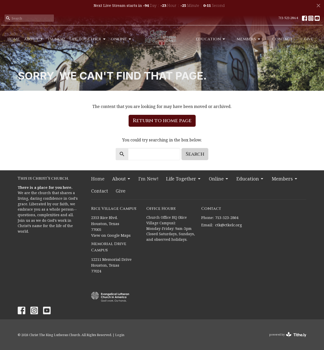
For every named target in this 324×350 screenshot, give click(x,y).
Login (119, 335)
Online (121, 39)
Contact (282, 39)
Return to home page (162, 120)
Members (249, 39)
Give (308, 39)
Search (195, 154)
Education (211, 39)
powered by (287, 334)
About (34, 39)
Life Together (87, 39)
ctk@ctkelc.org (228, 224)
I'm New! (56, 39)
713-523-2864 (288, 18)
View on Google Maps (111, 235)
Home (13, 39)
